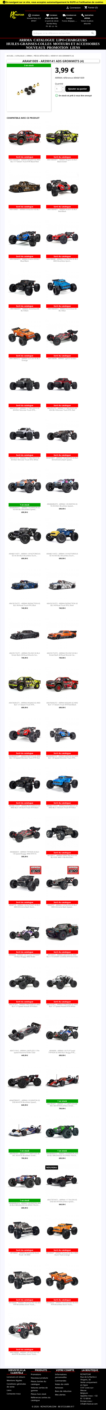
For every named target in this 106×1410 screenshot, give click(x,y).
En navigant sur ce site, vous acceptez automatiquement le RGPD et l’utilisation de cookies (54, 2)
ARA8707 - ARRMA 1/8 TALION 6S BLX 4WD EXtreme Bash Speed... (62, 906)
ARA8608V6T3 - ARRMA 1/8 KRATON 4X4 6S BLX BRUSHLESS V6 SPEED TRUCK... (62, 1154)
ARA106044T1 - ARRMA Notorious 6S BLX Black (24, 310)
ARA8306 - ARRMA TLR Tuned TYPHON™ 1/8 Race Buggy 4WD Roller (24, 956)
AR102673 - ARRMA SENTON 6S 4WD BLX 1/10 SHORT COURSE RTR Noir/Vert (62, 956)
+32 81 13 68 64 (89, 1397)
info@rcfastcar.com (89, 1403)
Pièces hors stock (38, 1394)
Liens (75, 47)
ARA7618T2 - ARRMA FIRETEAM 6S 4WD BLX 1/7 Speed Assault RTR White (62, 1005)
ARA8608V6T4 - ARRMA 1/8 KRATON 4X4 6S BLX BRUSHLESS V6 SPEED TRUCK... (24, 1204)
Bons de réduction (63, 1391)
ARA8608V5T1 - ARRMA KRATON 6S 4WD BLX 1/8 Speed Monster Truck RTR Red (24, 757)
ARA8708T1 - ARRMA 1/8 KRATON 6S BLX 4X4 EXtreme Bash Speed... (62, 459)
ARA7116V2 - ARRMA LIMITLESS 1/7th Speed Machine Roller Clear (24, 1051)
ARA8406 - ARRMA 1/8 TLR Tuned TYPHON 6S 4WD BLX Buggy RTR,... (62, 1051)
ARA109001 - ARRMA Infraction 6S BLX (25, 209)
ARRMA (25, 40)
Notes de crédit (62, 1384)
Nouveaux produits (39, 1378)
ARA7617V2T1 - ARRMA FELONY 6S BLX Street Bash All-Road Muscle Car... (24, 654)
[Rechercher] (64, 33)
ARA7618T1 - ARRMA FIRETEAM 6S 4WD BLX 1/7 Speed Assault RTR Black (24, 1005)
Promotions (36, 1374)
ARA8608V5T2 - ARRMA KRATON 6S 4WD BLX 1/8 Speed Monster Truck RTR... (62, 757)
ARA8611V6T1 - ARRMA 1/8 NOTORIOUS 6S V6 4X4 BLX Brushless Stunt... (24, 555)
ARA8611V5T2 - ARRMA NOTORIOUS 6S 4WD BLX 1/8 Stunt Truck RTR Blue (62, 806)
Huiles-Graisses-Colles (28, 44)
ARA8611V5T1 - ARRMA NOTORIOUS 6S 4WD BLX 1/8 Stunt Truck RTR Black (24, 806)
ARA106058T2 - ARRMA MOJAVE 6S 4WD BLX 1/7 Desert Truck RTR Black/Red (24, 161)
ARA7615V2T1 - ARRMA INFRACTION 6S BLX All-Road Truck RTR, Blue (24, 604)
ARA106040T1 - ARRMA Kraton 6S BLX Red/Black (62, 210)
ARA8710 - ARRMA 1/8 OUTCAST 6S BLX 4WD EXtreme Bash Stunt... (24, 906)
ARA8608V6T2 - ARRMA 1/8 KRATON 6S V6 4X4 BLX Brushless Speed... (62, 505)
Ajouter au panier (77, 88)
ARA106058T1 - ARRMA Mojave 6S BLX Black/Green (62, 161)
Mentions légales (14, 1380)
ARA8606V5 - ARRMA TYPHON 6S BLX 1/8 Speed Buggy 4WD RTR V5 (24, 853)
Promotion (57, 47)
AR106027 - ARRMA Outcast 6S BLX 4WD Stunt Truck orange (62, 1254)
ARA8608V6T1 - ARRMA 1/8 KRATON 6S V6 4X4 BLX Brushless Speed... (24, 508)
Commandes (60, 1380)
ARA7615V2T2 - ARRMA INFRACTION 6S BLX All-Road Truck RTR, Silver (62, 604)
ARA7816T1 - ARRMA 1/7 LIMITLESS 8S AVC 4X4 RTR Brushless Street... (62, 1105)
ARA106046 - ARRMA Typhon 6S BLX (62, 358)
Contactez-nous (14, 1393)
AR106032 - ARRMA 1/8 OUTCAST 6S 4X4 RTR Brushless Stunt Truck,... (24, 1303)
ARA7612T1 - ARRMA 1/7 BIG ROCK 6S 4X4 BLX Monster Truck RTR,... (24, 409)
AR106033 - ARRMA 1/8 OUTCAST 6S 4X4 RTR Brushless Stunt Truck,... (62, 1303)
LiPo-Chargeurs (71, 40)
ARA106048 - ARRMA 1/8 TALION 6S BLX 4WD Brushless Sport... (62, 260)
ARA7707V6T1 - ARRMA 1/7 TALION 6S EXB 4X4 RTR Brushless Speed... (62, 1201)
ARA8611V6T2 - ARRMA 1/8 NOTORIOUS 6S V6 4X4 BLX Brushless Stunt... (62, 555)
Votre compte (65, 1370)
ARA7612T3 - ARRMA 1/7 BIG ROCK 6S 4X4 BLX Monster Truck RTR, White (24, 459)
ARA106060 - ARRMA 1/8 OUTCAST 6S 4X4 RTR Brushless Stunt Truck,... (24, 1353)
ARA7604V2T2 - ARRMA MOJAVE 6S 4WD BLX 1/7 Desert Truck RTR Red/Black (62, 704)
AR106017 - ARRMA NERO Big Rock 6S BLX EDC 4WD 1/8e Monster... (62, 856)
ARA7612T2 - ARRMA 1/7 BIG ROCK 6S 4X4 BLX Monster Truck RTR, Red (62, 409)
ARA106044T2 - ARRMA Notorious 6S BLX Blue (62, 310)
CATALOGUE (44, 40)
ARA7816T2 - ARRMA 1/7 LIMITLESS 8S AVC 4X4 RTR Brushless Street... (25, 1154)
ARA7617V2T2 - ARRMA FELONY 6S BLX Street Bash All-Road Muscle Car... (62, 654)
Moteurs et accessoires (76, 44)
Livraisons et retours (16, 1377)
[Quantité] (58, 89)
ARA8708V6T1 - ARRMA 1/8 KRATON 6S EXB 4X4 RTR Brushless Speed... (24, 1101)
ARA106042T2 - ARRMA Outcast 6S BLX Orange (24, 359)
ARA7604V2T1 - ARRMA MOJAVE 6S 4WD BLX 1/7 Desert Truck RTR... (24, 704)
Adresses (59, 1387)
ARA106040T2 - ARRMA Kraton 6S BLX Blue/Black (24, 260)
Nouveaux (35, 47)
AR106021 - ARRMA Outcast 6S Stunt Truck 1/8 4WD (24, 1254)
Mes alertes (60, 1394)
